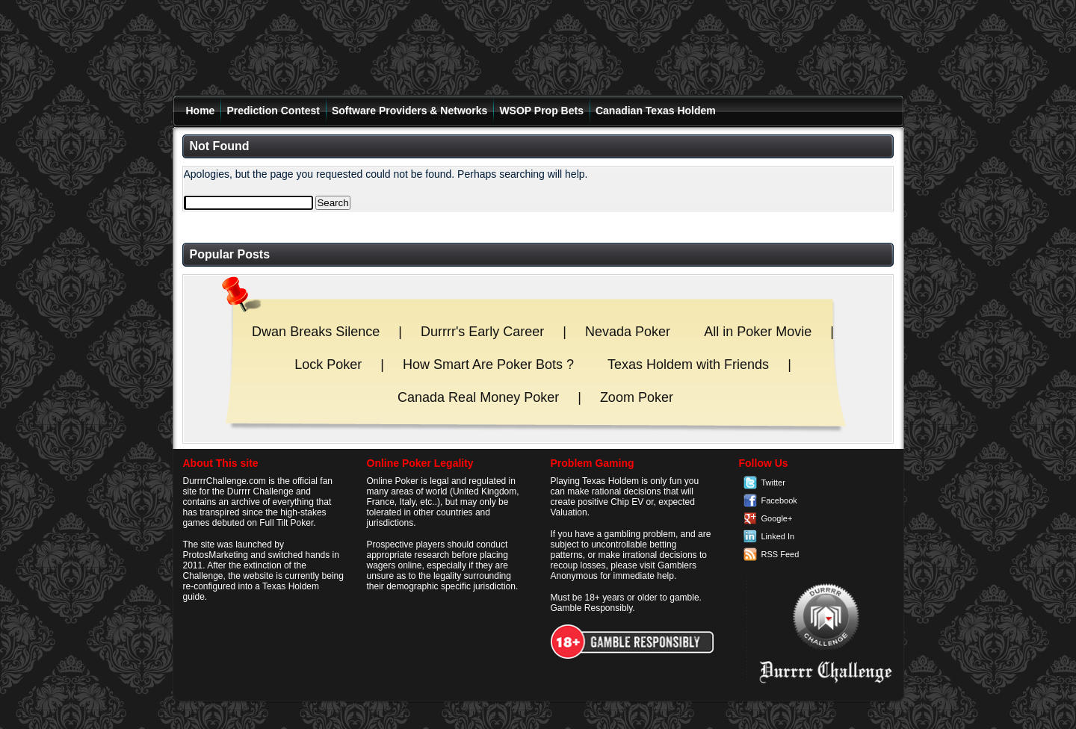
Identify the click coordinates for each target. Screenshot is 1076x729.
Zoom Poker (636, 397)
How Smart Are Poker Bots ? (488, 364)
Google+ (777, 518)
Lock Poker (328, 364)
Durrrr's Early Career (482, 331)
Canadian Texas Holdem (656, 111)
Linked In (778, 536)
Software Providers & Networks (410, 111)
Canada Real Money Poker (478, 397)
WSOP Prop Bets (541, 111)
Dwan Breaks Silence (316, 331)
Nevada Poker (627, 331)
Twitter (773, 482)
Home (200, 111)
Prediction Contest (272, 111)
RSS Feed (780, 554)
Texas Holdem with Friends (688, 364)
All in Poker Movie (757, 331)
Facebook (779, 500)
